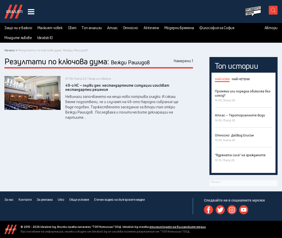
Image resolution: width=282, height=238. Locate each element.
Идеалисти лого (13, 11)
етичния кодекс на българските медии (177, 227)
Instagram (231, 209)
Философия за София (216, 28)
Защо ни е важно (18, 28)
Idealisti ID (45, 38)
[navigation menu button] (31, 11)
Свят (72, 28)
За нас (8, 200)
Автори (271, 28)
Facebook (208, 209)
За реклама (45, 200)
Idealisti (10, 229)
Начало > (10, 50)
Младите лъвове (18, 38)
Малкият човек (50, 28)
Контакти (24, 200)
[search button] (273, 10)
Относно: (131, 28)
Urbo (61, 200)
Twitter (220, 209)
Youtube (243, 209)
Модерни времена (179, 28)
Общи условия (79, 200)
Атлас (112, 28)
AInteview (151, 28)
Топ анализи (91, 28)
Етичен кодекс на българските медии (119, 200)
